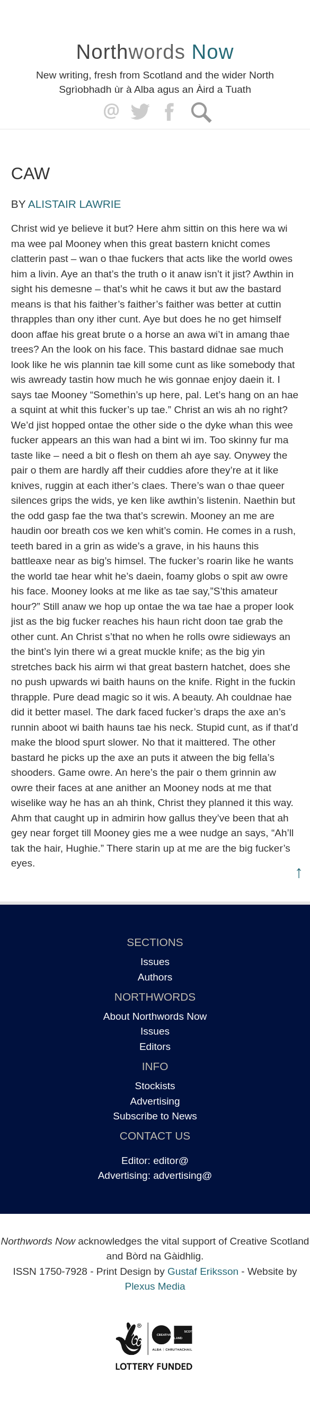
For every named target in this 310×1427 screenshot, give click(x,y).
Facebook (170, 112)
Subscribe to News (155, 1116)
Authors (155, 977)
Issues (155, 961)
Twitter (139, 112)
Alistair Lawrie (74, 204)
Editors (155, 1046)
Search (201, 112)
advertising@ (182, 1175)
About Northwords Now (155, 1016)
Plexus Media (155, 1286)
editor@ (171, 1160)
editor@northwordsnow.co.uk (109, 112)
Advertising (155, 1101)
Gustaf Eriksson (202, 1271)
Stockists (155, 1085)
